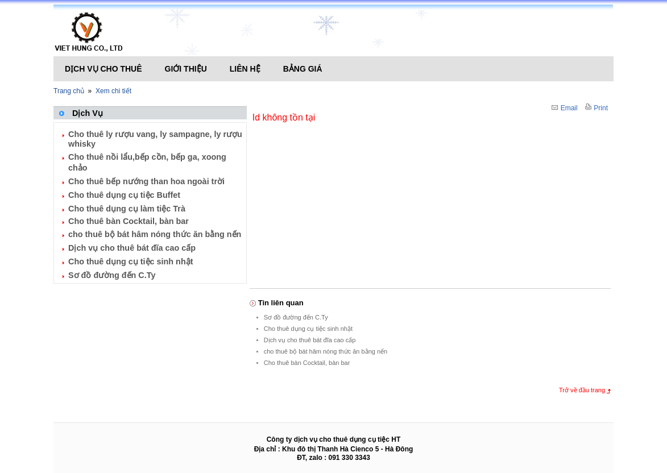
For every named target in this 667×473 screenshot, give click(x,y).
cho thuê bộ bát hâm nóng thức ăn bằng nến (154, 234)
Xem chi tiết (113, 91)
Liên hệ (245, 68)
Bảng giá (302, 68)
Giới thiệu (186, 68)
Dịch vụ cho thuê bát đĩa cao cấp (132, 247)
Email (564, 108)
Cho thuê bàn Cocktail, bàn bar (128, 221)
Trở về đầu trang (582, 390)
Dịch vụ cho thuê (103, 68)
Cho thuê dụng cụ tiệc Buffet (124, 195)
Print (596, 108)
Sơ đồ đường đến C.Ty (111, 275)
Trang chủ (68, 91)
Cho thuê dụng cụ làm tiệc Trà (126, 208)
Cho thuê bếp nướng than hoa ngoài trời (146, 181)
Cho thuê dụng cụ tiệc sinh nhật (130, 261)
